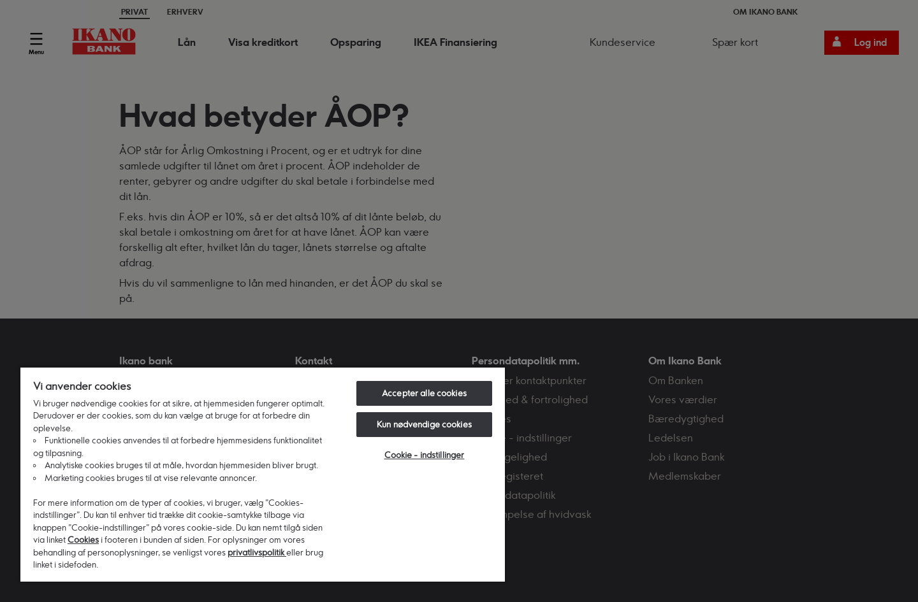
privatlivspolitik (257, 552)
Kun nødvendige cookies (424, 424)
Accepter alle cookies (424, 393)
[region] (262, 474)
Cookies (83, 539)
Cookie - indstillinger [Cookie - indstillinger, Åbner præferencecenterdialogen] (424, 455)
